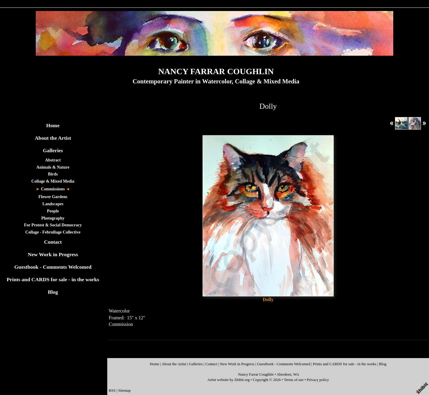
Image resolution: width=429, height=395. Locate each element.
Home (53, 125)
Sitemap (124, 390)
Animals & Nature (52, 167)
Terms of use (294, 380)
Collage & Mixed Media (52, 181)
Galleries (53, 150)
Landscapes (52, 203)
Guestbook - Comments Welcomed (52, 267)
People (53, 211)
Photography (52, 218)
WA (296, 374)
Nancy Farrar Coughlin (255, 374)
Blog (53, 292)
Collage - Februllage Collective (52, 232)
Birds (53, 174)
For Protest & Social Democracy (53, 225)
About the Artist (53, 138)
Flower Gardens (52, 196)
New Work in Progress (53, 254)
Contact (53, 242)
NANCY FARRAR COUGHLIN (216, 71)
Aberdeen (283, 374)
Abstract (52, 160)
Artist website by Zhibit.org (228, 380)
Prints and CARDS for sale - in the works (53, 279)
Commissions (53, 188)
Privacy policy (318, 380)
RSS (112, 390)
